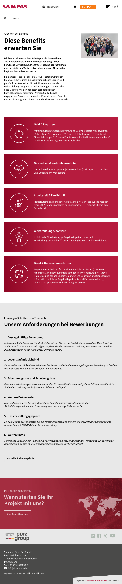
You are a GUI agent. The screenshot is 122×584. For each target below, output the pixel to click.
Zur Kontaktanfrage (17, 514)
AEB (42, 573)
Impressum (9, 573)
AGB (33, 573)
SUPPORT (88, 7)
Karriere (16, 18)
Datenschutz (21, 573)
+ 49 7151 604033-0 (18, 565)
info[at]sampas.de (17, 568)
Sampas (5, 18)
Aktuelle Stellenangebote (20, 458)
